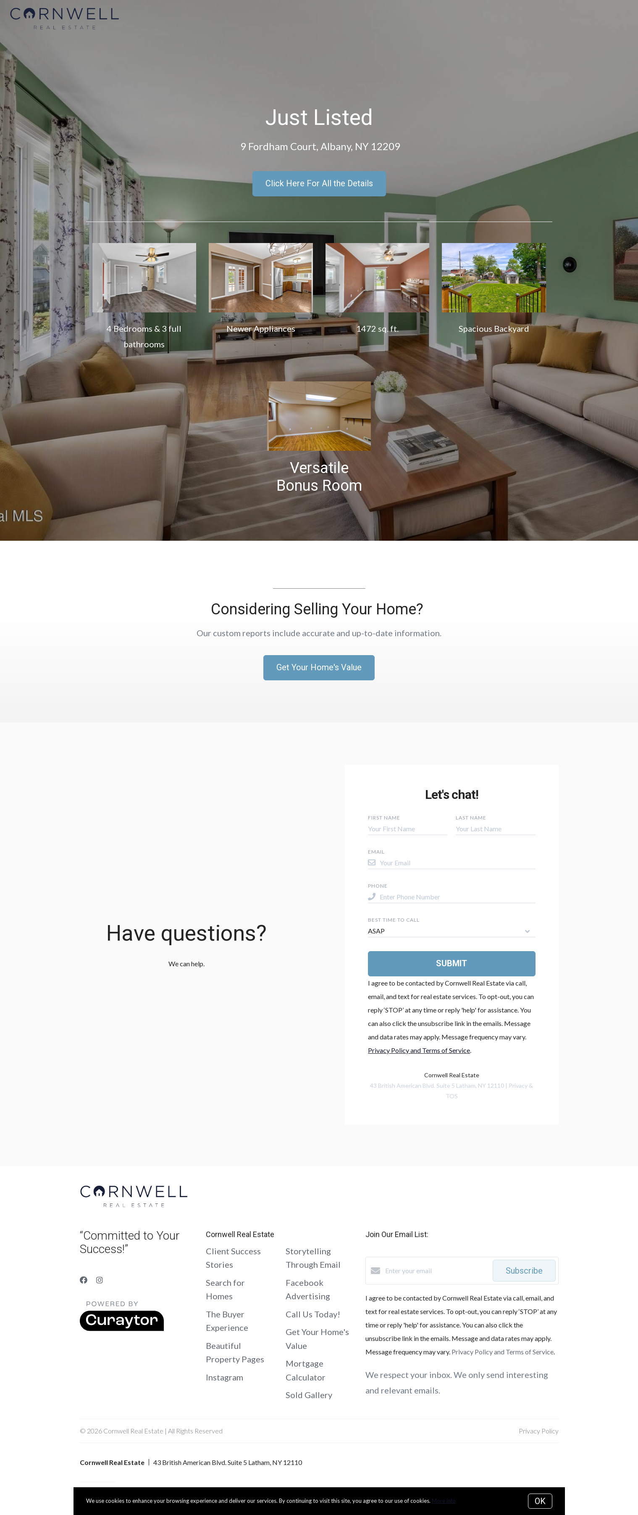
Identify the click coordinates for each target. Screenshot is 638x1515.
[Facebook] (83, 1280)
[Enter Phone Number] (457, 897)
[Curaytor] (122, 1329)
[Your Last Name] (495, 829)
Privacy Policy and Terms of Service (419, 1050)
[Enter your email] (436, 1271)
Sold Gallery (309, 1395)
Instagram (224, 1377)
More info (444, 1500)
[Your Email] (457, 863)
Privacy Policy (539, 1431)
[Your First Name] (407, 829)
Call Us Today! (313, 1314)
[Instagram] (99, 1280)
